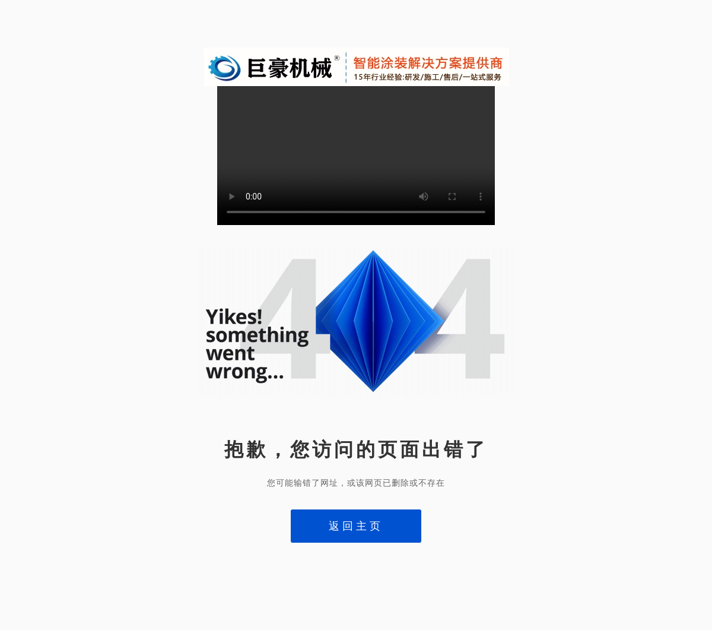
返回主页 (356, 526)
